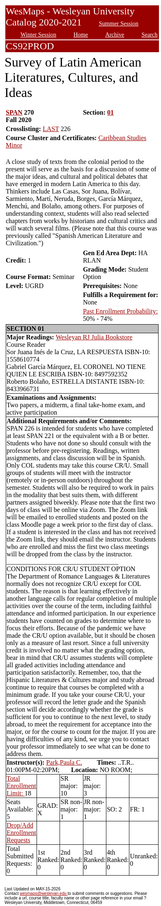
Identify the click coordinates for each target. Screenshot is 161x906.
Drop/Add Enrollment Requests (21, 833)
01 (110, 112)
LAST (51, 128)
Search (150, 34)
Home (81, 34)
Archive (114, 34)
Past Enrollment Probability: (120, 311)
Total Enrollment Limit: (21, 786)
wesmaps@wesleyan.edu (43, 893)
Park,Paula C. (64, 762)
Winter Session (38, 34)
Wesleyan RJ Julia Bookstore (94, 337)
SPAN (14, 112)
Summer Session (118, 23)
